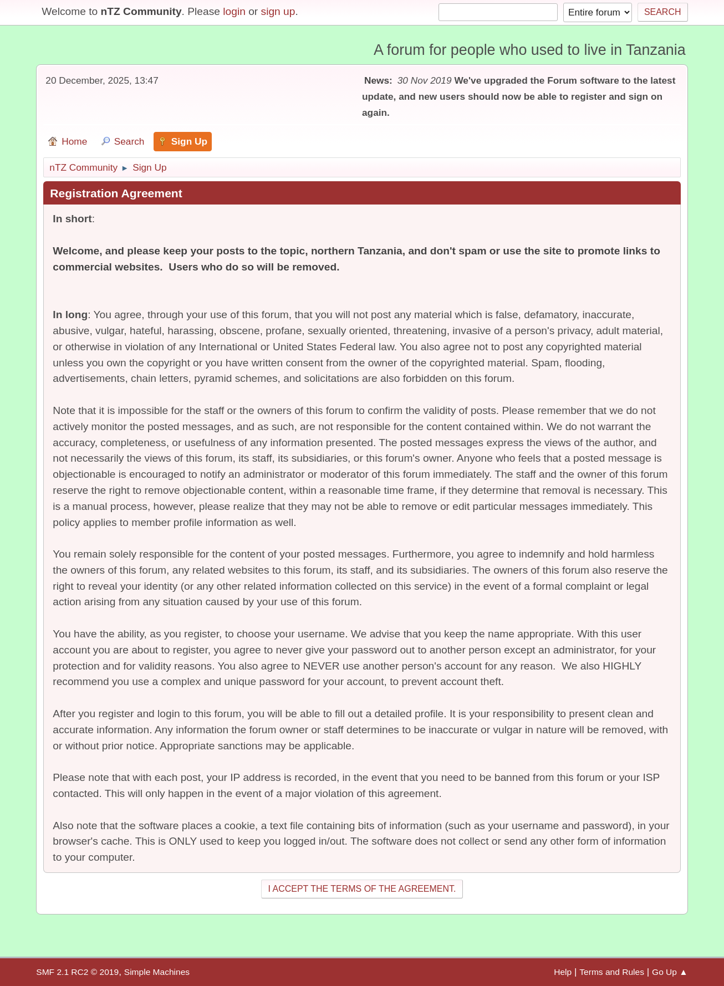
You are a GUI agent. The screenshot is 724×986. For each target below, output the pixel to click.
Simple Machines (157, 972)
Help (563, 972)
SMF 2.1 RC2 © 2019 (77, 972)
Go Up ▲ (670, 972)
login (234, 11)
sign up (278, 11)
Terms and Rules (611, 972)
